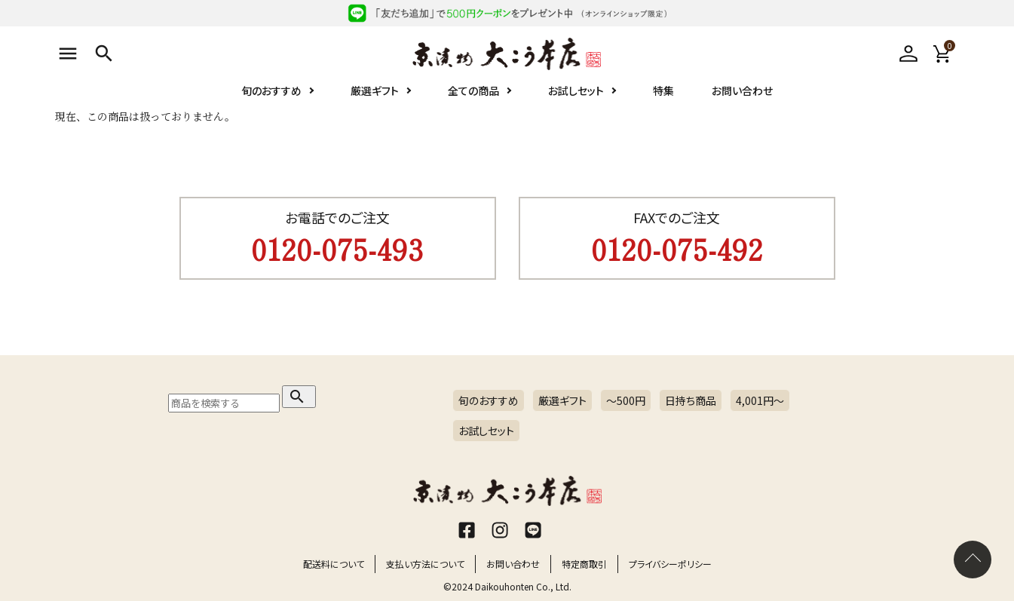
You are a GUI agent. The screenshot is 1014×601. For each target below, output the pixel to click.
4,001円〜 (760, 400)
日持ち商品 (690, 400)
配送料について (333, 563)
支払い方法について (425, 563)
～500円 (625, 400)
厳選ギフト (375, 90)
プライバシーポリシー (670, 563)
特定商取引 (584, 563)
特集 (663, 90)
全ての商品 (473, 90)
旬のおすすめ (271, 90)
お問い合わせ (742, 90)
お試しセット (576, 90)
